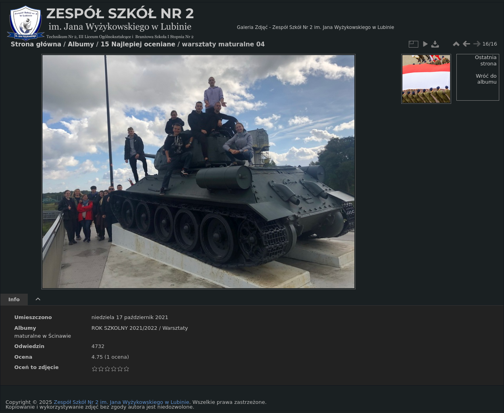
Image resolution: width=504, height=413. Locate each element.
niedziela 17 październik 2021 (129, 317)
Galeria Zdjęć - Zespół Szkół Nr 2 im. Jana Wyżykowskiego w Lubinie (315, 27)
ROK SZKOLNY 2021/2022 (124, 328)
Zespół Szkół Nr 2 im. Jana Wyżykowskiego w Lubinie (121, 402)
